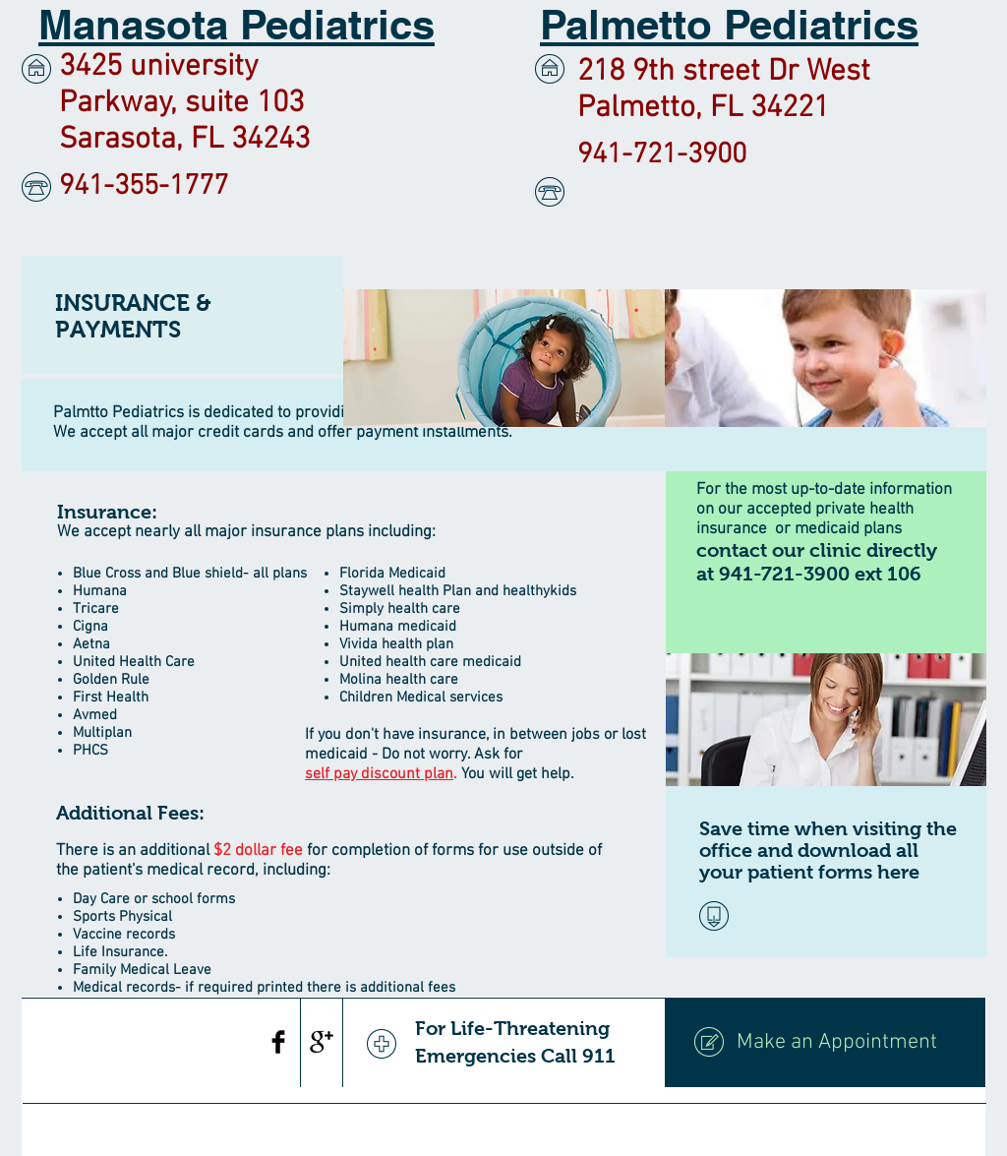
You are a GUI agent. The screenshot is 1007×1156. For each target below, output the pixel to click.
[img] (504, 358)
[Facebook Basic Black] (278, 1042)
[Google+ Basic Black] (321, 1042)
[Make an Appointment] (825, 1043)
